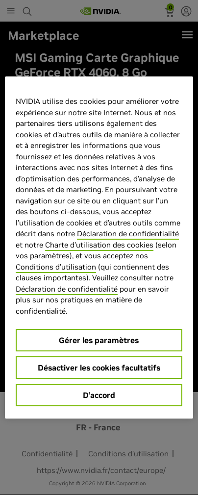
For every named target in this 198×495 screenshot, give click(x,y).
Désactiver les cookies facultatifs (99, 367)
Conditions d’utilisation (56, 267)
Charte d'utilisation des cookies (99, 244)
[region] (99, 247)
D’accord (99, 395)
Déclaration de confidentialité (128, 233)
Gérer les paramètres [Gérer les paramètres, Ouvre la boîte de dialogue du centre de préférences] (99, 340)
